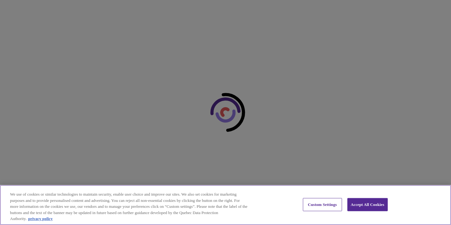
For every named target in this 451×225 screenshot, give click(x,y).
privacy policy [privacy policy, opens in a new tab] (40, 218)
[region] (225, 205)
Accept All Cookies (367, 204)
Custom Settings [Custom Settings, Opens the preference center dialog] (322, 204)
